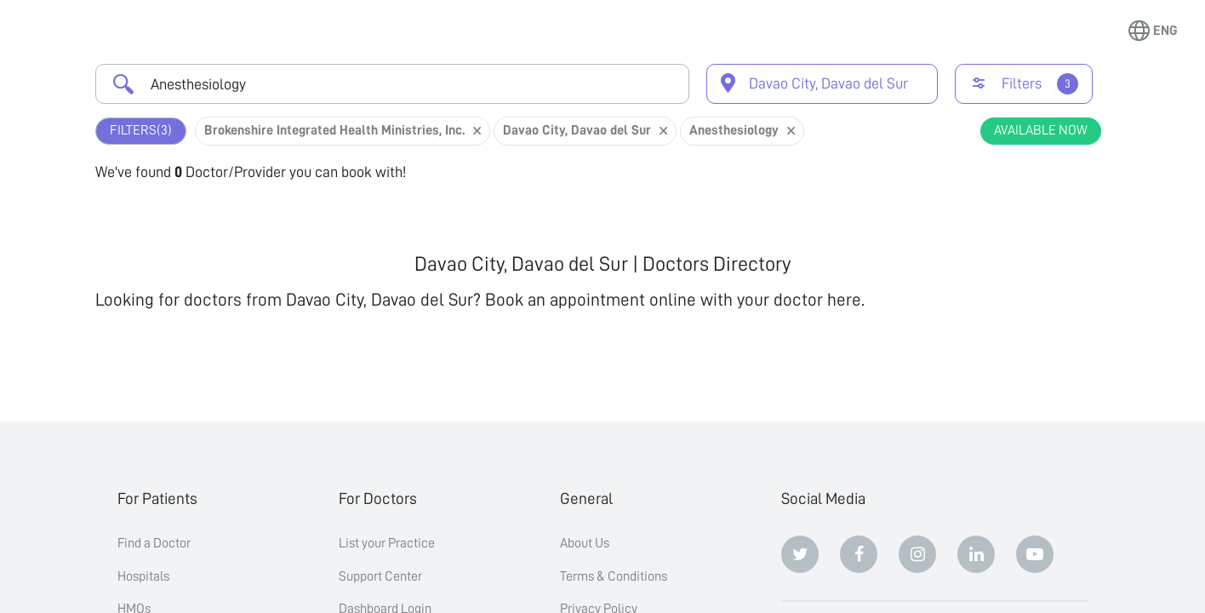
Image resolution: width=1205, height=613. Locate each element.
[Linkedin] (976, 554)
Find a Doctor (154, 543)
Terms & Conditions (613, 576)
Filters (141, 131)
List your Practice (387, 543)
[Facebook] (858, 554)
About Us (584, 543)
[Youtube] (1035, 554)
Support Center (380, 576)
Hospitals (143, 576)
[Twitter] (800, 554)
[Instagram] (917, 554)
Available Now (1041, 130)
